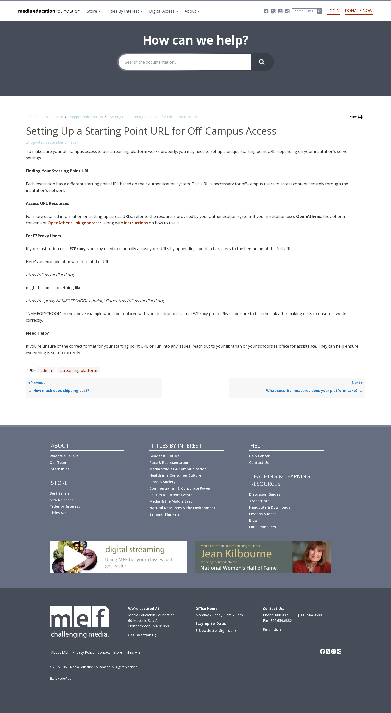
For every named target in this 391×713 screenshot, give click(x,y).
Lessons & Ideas (262, 513)
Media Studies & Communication (178, 469)
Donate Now (359, 10)
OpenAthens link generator (74, 223)
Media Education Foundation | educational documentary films (49, 11)
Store (92, 11)
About (190, 11)
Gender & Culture (164, 456)
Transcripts (259, 500)
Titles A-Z (58, 512)
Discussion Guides (264, 494)
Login (333, 10)
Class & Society (162, 481)
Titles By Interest (123, 11)
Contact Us (259, 462)
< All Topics (38, 116)
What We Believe (64, 456)
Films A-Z (133, 652)
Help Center (259, 456)
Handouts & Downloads (269, 507)
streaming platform (78, 370)
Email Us (270, 629)
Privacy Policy (83, 652)
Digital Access (162, 11)
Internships (59, 469)
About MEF (60, 652)
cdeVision (66, 678)
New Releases (61, 499)
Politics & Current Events (170, 494)
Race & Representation (169, 462)
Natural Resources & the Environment (182, 507)
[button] (355, 117)
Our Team (58, 462)
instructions (136, 223)
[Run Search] (319, 11)
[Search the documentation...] (185, 62)
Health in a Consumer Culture (175, 475)
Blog (253, 520)
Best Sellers (60, 493)
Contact (104, 652)
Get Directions (140, 635)
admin (46, 370)
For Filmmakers (262, 526)
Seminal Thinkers (164, 514)
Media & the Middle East (170, 501)
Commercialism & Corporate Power (179, 488)
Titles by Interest (65, 506)
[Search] (304, 11)
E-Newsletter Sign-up (214, 630)
